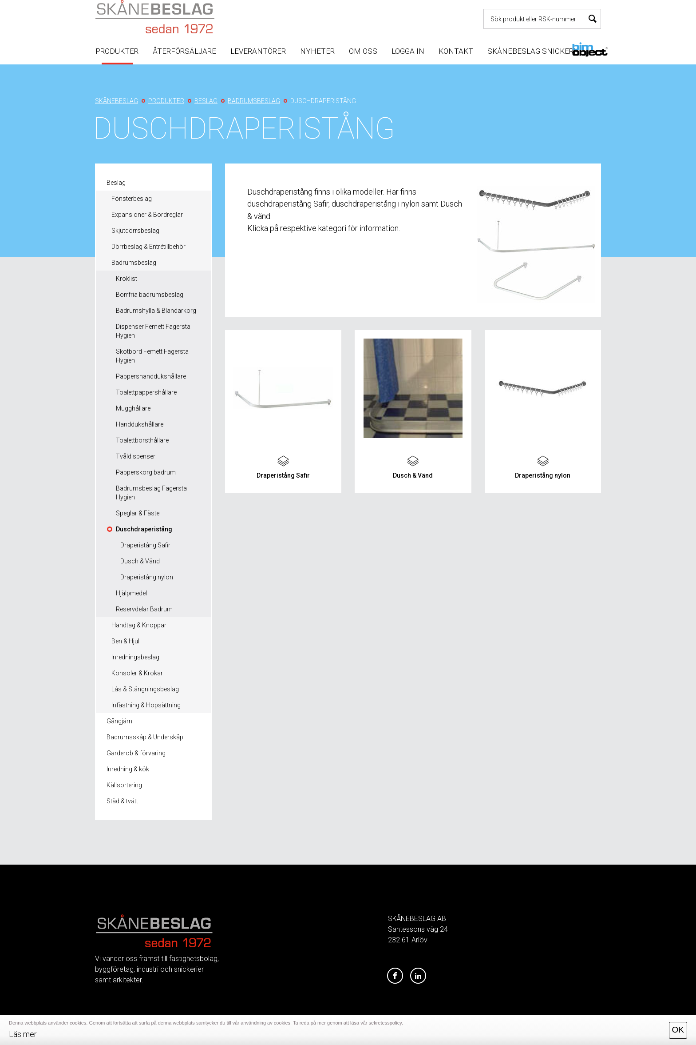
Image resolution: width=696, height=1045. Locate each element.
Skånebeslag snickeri (531, 51)
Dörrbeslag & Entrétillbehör (148, 246)
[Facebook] (395, 976)
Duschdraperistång (144, 529)
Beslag (116, 182)
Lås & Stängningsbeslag (145, 689)
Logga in (408, 51)
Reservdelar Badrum (144, 609)
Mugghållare (133, 408)
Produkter (116, 51)
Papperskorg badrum (146, 472)
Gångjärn (119, 721)
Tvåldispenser (135, 456)
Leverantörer (258, 51)
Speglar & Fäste (137, 513)
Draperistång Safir (145, 545)
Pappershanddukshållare (151, 376)
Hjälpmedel (131, 593)
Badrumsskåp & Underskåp (145, 737)
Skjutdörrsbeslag (135, 230)
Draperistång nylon (146, 577)
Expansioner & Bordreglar (147, 214)
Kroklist (126, 278)
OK (678, 1029)
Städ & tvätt (122, 801)
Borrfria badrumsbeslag (149, 294)
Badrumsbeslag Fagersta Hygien (151, 493)
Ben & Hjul (125, 641)
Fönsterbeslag (131, 198)
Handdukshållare (139, 424)
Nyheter (317, 51)
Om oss (363, 51)
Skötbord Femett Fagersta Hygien (152, 356)
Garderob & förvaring (136, 753)
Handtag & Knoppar (138, 625)
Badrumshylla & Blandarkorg (156, 310)
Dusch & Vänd (140, 561)
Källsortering (124, 785)
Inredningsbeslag (135, 657)
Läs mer (23, 1034)
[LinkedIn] (418, 976)
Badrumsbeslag (133, 262)
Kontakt (456, 51)
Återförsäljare (184, 51)
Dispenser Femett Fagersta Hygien (153, 331)
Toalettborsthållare (142, 440)
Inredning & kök (128, 769)
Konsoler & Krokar (137, 673)
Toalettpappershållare (146, 392)
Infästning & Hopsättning (146, 705)
